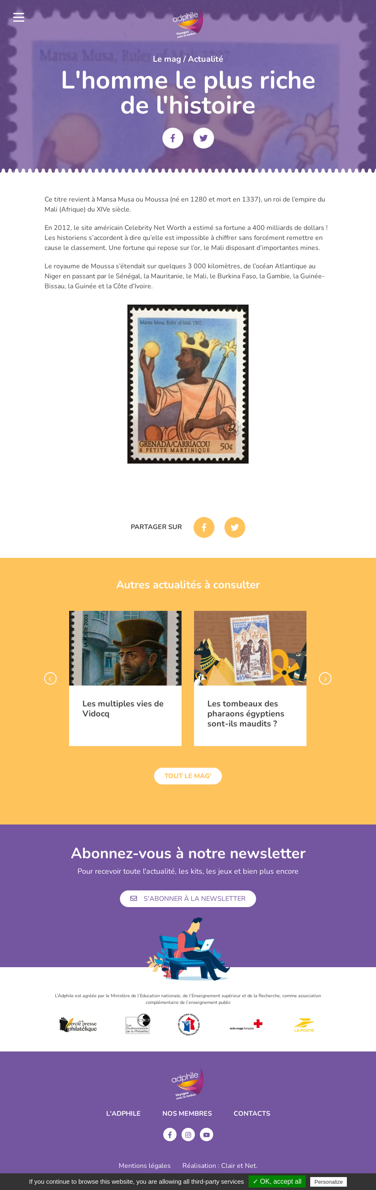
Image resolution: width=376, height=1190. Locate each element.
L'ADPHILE (123, 1113)
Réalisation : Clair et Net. (220, 1165)
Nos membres (187, 1113)
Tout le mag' (188, 776)
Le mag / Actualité (188, 59)
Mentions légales (145, 1165)
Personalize (328, 1182)
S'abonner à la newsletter (188, 898)
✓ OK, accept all (277, 1181)
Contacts (252, 1113)
